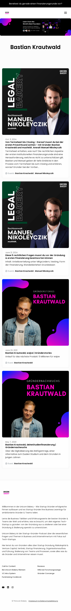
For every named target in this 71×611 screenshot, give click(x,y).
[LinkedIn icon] (8, 587)
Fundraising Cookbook (11, 577)
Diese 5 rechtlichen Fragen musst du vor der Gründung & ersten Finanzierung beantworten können (35, 257)
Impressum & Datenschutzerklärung (43, 601)
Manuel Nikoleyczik (44, 173)
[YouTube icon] (3, 587)
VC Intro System (9, 573)
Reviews (41, 566)
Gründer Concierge (46, 573)
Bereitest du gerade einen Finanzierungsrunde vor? (35, 3)
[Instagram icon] (12, 587)
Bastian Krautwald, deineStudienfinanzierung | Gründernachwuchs (30, 446)
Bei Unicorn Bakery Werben (13, 570)
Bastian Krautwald (24, 173)
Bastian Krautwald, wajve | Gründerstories (28, 352)
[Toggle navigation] (65, 13)
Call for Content (8, 566)
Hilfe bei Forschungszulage (49, 570)
